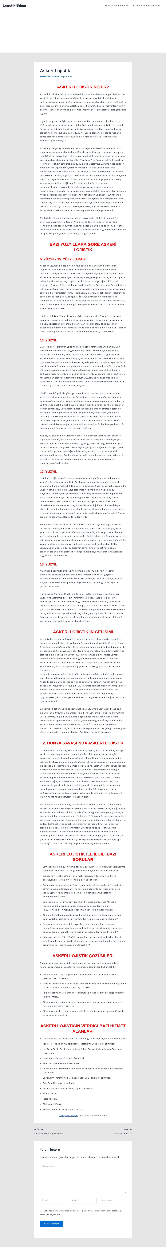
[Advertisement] (83, 31)
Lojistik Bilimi (14, 5)
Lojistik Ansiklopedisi (117, 5)
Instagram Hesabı (68, 1115)
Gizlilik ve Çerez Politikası (147, 5)
